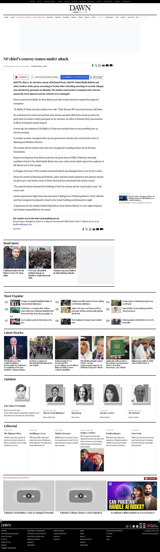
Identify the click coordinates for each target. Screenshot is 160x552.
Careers (117, 1)
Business (66, 17)
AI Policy (4, 539)
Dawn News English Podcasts (16, 478)
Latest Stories (13, 332)
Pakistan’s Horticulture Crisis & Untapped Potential (28, 512)
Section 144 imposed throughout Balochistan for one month (41, 363)
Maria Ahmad (105, 417)
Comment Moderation (8, 548)
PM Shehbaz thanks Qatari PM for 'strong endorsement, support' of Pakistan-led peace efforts (91, 364)
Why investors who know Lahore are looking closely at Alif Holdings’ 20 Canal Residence (141, 198)
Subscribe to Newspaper (36, 531)
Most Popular (14, 296)
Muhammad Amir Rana (12, 410)
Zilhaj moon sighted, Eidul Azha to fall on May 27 (142, 362)
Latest (12, 17)
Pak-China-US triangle (15, 405)
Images (60, 1)
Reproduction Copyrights (36, 533)
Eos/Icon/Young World (114, 531)
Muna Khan (76, 417)
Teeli (108, 539)
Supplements (108, 1)
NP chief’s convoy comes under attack (36, 58)
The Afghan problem (12, 433)
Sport (93, 17)
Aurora (74, 1)
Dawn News (84, 545)
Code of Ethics (6, 536)
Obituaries (126, 1)
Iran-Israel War (38, 17)
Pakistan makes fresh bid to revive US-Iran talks (14, 273)
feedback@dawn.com (22, 224)
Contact (4, 531)
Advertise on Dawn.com (35, 536)
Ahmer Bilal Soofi (49, 417)
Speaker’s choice (107, 413)
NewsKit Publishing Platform (150, 533)
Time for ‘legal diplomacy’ (54, 413)
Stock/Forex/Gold (60, 533)
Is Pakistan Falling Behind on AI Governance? (133, 512)
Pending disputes (113, 433)
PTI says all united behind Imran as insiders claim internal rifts (39, 274)
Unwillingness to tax (38, 433)
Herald (67, 1)
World (86, 17)
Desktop (57, 539)
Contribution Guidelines (9, 533)
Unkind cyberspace (63, 433)
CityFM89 (82, 1)
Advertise (91, 1)
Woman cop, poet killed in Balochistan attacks (65, 271)
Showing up (76, 413)
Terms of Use (5, 542)
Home (6, 17)
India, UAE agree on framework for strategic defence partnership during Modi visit (87, 311)
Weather (57, 536)
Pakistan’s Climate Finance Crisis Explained (81, 512)
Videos (123, 17)
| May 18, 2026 (80, 12)
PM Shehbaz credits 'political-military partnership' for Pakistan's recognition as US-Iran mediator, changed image (15, 365)
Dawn (82, 531)
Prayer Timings (59, 531)
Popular (131, 17)
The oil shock (134, 413)
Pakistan (49, 17)
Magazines (109, 17)
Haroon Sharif (133, 417)
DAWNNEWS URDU (49, 1)
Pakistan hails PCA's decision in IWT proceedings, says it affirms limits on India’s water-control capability (66, 365)
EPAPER (32, 1)
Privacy (3, 545)
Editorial (10, 426)
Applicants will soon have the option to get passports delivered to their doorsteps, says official (117, 364)
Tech (117, 17)
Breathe (101, 17)
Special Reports (86, 539)
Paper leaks (137, 433)
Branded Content (125, 193)
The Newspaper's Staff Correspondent (16, 66)
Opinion (58, 17)
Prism (80, 17)
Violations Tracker (24, 17)
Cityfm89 (109, 533)
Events (99, 1)
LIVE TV (39, 1)
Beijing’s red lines (87, 433)
